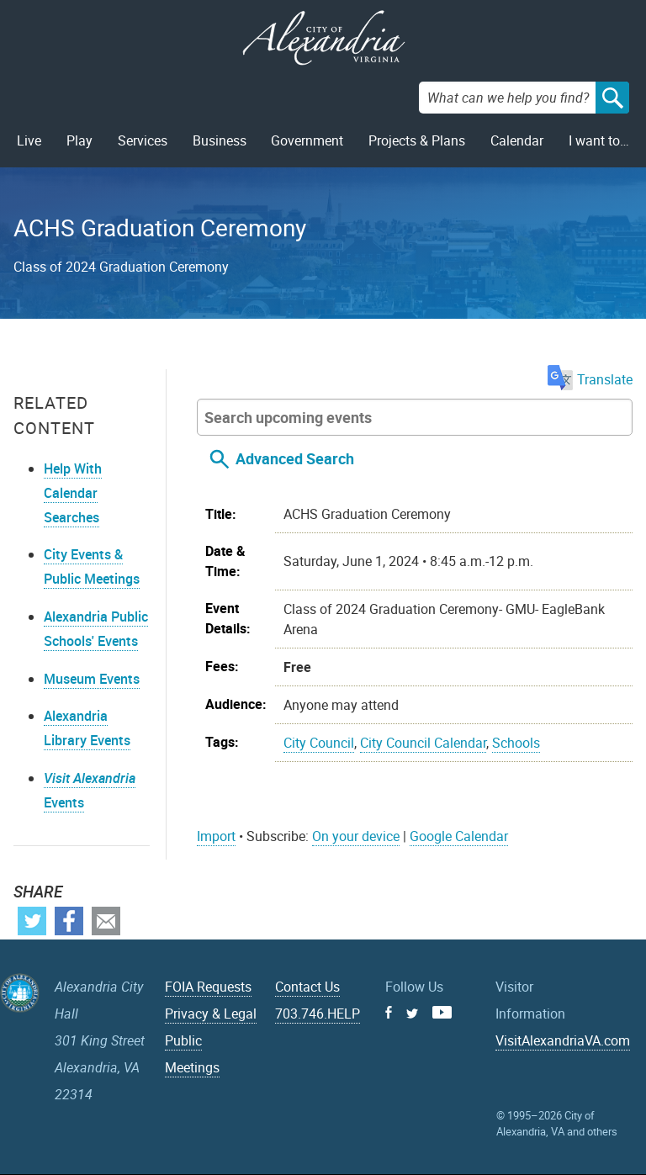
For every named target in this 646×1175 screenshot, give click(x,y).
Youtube (442, 1012)
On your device (356, 836)
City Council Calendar (423, 742)
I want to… (599, 140)
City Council (318, 742)
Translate (590, 379)
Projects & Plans (416, 140)
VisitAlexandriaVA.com (562, 1040)
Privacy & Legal (211, 1013)
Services (142, 140)
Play (79, 140)
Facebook (69, 921)
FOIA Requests (208, 986)
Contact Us (307, 986)
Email (106, 921)
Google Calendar (459, 836)
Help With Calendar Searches (73, 493)
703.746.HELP (317, 1013)
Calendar (516, 140)
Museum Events (92, 679)
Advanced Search (295, 458)
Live (29, 140)
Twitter (32, 921)
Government (307, 140)
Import (216, 836)
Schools (516, 742)
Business (219, 140)
